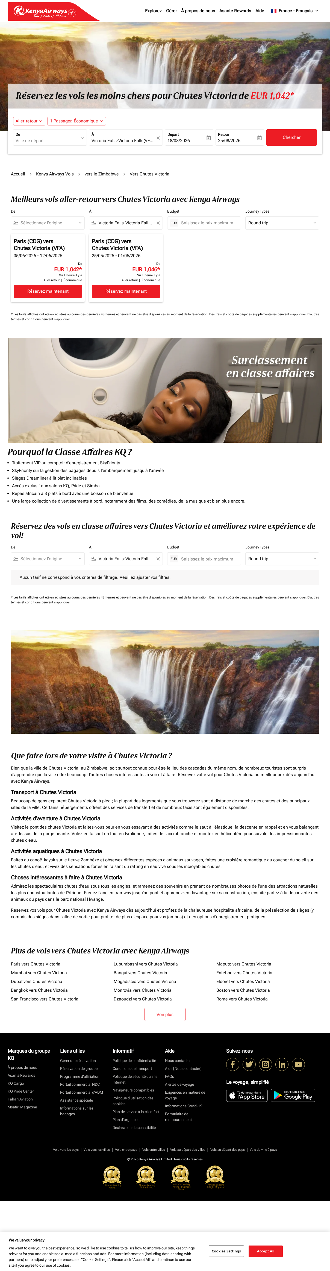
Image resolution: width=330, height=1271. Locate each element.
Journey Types (257, 211)
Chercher (291, 137)
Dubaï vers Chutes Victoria (36, 981)
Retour (223, 134)
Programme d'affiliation (79, 1076)
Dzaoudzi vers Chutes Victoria (143, 999)
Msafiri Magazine (22, 1107)
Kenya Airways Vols (55, 174)
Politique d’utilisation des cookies (133, 1101)
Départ (173, 134)
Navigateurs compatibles (133, 1090)
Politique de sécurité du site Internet (135, 1079)
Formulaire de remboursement (178, 1117)
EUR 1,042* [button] (272, 96)
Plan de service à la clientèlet (136, 1111)
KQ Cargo (16, 1083)
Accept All (266, 1251)
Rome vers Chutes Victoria (242, 999)
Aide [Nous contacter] (183, 1068)
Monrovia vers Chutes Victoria (143, 990)
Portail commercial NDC (80, 1084)
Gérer (171, 10)
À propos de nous (198, 10)
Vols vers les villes (97, 1150)
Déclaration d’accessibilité (134, 1127)
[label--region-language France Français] (295, 11)
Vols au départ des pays (227, 1150)
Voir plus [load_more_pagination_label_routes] (165, 1014)
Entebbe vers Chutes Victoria (244, 972)
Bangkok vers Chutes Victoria (39, 990)
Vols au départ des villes (187, 1150)
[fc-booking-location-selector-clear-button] (159, 138)
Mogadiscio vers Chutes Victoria (145, 981)
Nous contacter (178, 1060)
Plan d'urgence (125, 1119)
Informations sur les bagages (76, 1111)
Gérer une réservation (78, 1060)
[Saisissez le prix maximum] (208, 222)
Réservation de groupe (79, 1068)
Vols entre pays (126, 1150)
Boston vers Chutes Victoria (243, 990)
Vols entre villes (153, 1150)
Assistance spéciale (76, 1100)
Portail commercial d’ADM (81, 1092)
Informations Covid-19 (183, 1106)
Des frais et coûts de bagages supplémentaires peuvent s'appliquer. (258, 314)
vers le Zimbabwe (102, 174)
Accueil (18, 174)
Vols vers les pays (66, 1150)
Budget (173, 211)
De (18, 134)
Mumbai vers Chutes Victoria (39, 972)
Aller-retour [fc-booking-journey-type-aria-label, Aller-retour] (26, 121)
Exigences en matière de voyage (185, 1095)
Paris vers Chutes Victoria (35, 964)
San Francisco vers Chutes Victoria (44, 999)
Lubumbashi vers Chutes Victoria (146, 964)
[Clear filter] (158, 223)
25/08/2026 (229, 140)
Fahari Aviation (20, 1099)
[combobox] (47, 140)
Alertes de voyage (179, 1084)
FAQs (169, 1076)
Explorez (153, 10)
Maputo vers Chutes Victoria (243, 964)
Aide (259, 10)
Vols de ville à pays (263, 1150)
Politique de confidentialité (134, 1060)
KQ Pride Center (21, 1091)
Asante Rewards (235, 10)
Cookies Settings (226, 1251)
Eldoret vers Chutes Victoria (243, 981)
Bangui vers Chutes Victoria (140, 972)
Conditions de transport (132, 1068)
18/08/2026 (178, 140)
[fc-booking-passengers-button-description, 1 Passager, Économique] (74, 121)
